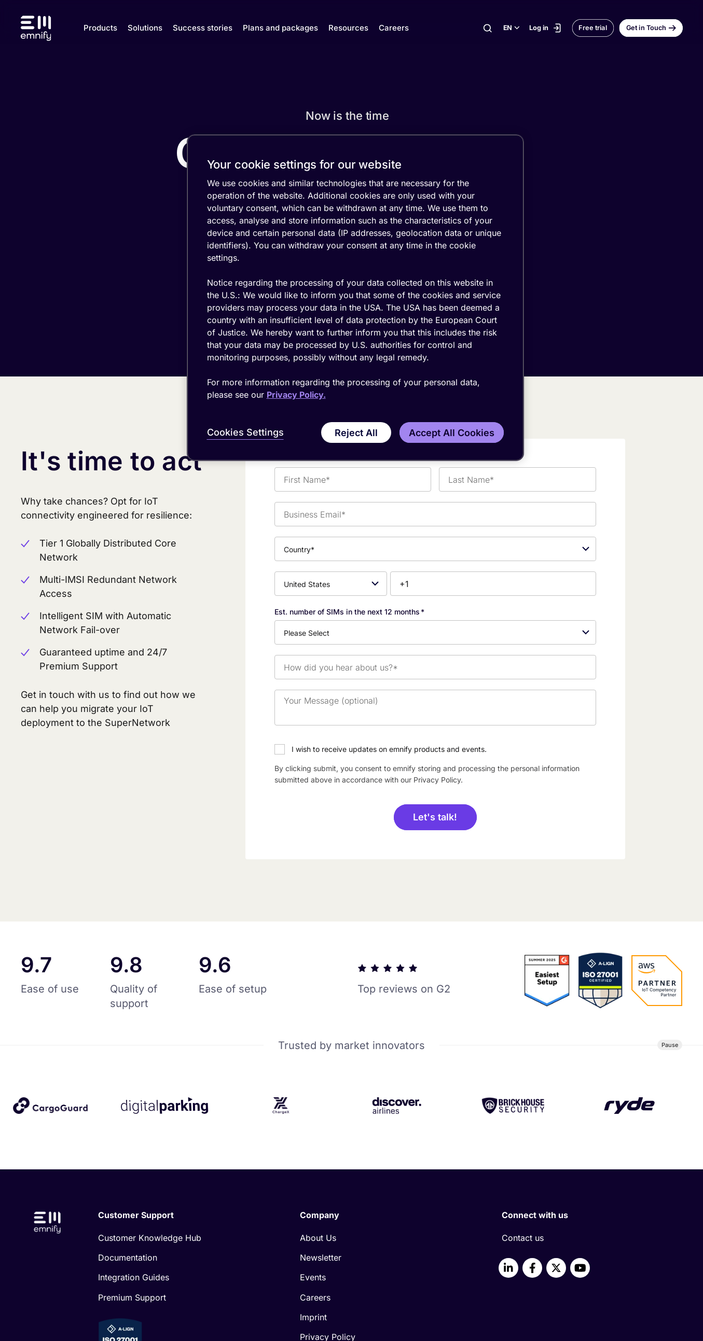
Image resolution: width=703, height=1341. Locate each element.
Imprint (313, 1187)
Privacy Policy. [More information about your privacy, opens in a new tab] (296, 394)
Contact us (523, 1108)
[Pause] (670, 915)
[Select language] (511, 28)
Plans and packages (280, 28)
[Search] (487, 28)
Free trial (592, 27)
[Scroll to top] (656, 1248)
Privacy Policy (327, 1207)
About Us (318, 1108)
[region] (355, 298)
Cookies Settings (245, 432)
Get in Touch (646, 27)
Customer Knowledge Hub (149, 1108)
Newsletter (320, 1128)
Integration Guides (133, 1147)
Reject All (356, 432)
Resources (348, 28)
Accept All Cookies (451, 432)
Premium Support (132, 1167)
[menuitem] (182, 1108)
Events (313, 1147)
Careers (394, 28)
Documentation (127, 1128)
